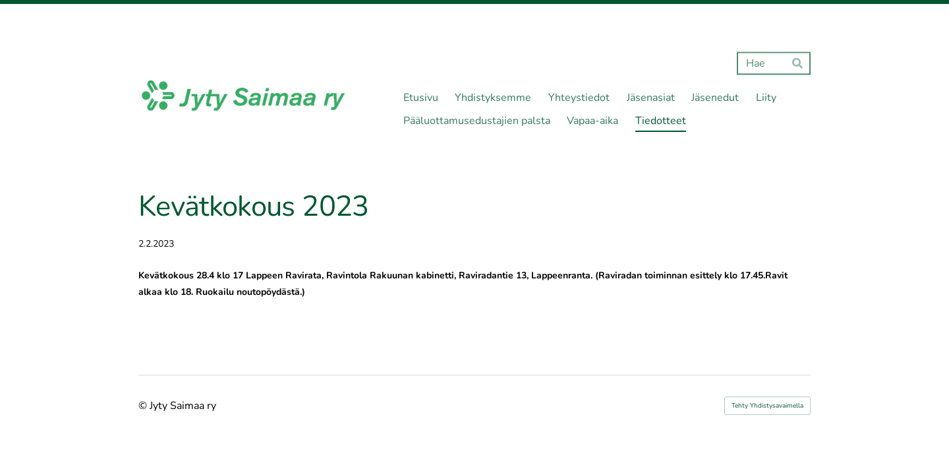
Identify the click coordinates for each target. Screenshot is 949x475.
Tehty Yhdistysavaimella (767, 405)
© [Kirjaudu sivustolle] (144, 405)
